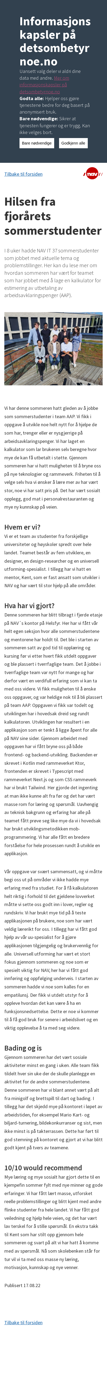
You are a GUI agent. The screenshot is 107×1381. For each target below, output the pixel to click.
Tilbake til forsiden (23, 174)
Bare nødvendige (37, 143)
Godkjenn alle (73, 143)
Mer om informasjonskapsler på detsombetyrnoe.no (44, 84)
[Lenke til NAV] (93, 174)
